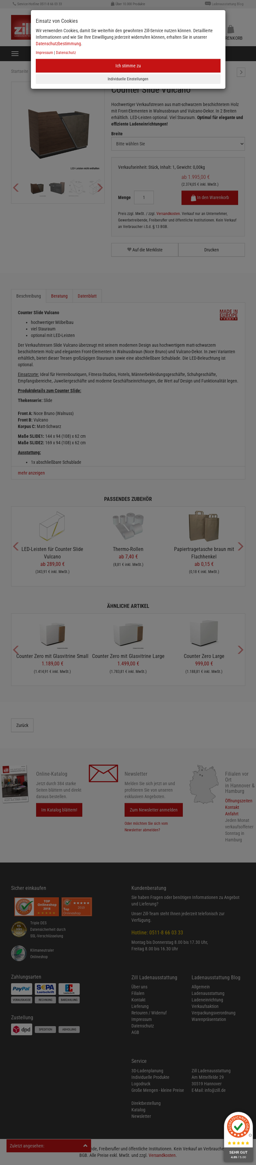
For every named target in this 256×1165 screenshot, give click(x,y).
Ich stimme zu (128, 65)
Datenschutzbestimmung (58, 43)
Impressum (44, 52)
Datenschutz (66, 52)
